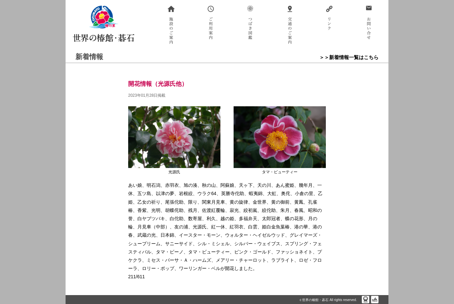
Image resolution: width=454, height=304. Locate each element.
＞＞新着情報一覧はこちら (349, 57)
